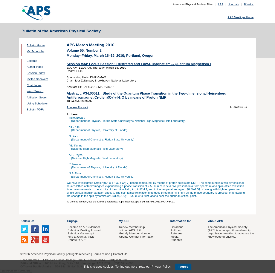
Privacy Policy (160, 266)
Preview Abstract (77, 107)
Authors (175, 230)
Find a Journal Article (80, 236)
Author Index (35, 66)
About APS (215, 221)
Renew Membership (132, 227)
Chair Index (34, 85)
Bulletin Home (36, 45)
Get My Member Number (135, 233)
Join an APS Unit (130, 230)
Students (176, 239)
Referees (176, 233)
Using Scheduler (37, 103)
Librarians (177, 227)
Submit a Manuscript (80, 233)
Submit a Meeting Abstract (84, 230)
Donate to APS (76, 239)
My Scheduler (35, 51)
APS (220, 4)
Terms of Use (101, 254)
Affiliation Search (37, 97)
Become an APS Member (83, 227)
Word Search (35, 91)
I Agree (183, 266)
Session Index (36, 73)
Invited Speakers (37, 79)
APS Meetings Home (241, 17)
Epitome (32, 60)
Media (175, 236)
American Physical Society (48, 254)
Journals (233, 4)
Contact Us (120, 254)
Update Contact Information (136, 236)
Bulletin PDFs (35, 109)
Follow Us (27, 221)
